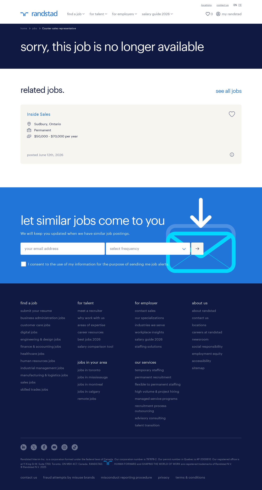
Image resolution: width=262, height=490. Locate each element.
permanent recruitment (153, 377)
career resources (91, 332)
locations (206, 4)
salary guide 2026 (157, 14)
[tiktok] (75, 449)
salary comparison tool (95, 346)
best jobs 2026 (89, 339)
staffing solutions (148, 346)
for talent (98, 14)
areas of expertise (91, 325)
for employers (124, 14)
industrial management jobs (42, 368)
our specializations (149, 318)
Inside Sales (38, 114)
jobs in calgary (89, 391)
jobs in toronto (89, 370)
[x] (34, 449)
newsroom (200, 339)
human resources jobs (37, 361)
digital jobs (28, 332)
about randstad (204, 310)
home (23, 28)
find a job (76, 14)
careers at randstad (207, 332)
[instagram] (64, 449)
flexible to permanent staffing (158, 384)
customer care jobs (35, 325)
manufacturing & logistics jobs (44, 375)
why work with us (91, 318)
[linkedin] (23, 449)
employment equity (207, 353)
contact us (223, 4)
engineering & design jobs (40, 339)
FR (240, 4)
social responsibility (207, 346)
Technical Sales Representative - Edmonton (196, 120)
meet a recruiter (90, 310)
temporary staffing (149, 370)
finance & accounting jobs (40, 346)
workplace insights (149, 332)
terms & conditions (190, 477)
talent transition (147, 425)
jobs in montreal (90, 384)
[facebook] (44, 449)
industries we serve (150, 325)
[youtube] (54, 449)
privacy (163, 477)
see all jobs (229, 91)
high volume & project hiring (157, 391)
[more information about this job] (79, 155)
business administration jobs (42, 318)
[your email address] (62, 249)
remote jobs (87, 398)
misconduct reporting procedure (126, 477)
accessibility (201, 361)
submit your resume (36, 310)
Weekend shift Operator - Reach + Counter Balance (126, 120)
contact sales (145, 310)
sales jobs (28, 382)
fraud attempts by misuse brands (69, 477)
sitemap (198, 368)
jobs (34, 28)
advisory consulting (150, 418)
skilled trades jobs (34, 389)
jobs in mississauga (93, 377)
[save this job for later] (79, 114)
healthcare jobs (32, 353)
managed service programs (156, 398)
